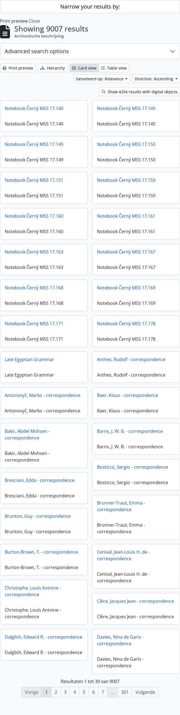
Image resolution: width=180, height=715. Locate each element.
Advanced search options (37, 51)
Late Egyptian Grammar (29, 359)
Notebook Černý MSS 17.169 (126, 288)
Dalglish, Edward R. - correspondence (43, 637)
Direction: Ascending (154, 78)
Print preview (17, 68)
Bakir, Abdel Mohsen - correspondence (27, 434)
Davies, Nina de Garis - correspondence (120, 642)
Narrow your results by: (90, 6)
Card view (84, 68)
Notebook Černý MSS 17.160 (34, 216)
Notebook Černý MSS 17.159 (126, 180)
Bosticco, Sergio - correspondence (132, 467)
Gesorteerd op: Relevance (100, 78)
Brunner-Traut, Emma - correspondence (121, 506)
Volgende (145, 692)
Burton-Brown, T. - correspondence (41, 552)
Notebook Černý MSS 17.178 (126, 324)
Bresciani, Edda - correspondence (40, 480)
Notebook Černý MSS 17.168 (34, 288)
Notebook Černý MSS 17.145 (126, 108)
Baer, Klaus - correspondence (127, 395)
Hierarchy (52, 68)
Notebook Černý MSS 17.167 (126, 252)
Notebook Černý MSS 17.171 (34, 324)
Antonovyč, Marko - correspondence (42, 395)
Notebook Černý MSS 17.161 (126, 216)
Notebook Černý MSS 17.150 (126, 144)
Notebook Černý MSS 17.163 (34, 252)
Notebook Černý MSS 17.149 (34, 144)
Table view (114, 68)
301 (125, 692)
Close (34, 21)
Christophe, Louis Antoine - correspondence (33, 591)
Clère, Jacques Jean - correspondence (135, 601)
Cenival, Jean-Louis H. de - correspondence (123, 555)
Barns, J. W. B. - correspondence (130, 431)
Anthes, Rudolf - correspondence (131, 359)
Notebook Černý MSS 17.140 (34, 108)
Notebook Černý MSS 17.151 (34, 180)
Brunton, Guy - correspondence (38, 516)
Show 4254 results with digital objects (140, 91)
